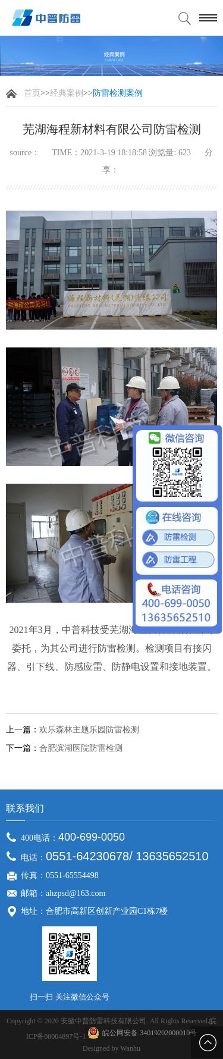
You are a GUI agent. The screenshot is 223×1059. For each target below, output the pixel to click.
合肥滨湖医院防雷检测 (81, 748)
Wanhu (130, 1048)
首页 (32, 93)
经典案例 (66, 93)
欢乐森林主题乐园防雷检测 (89, 730)
